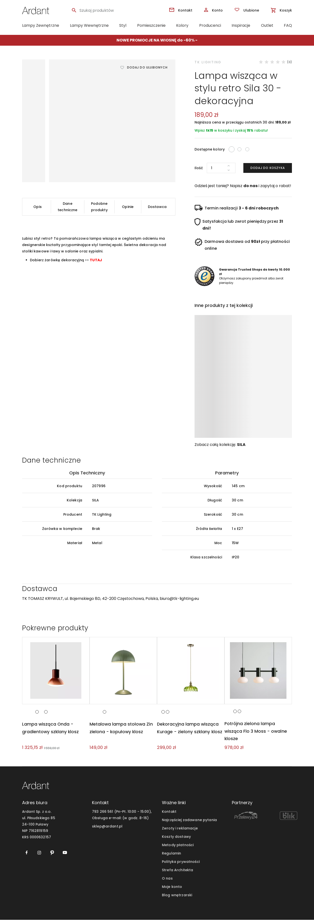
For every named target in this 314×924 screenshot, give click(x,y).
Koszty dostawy (176, 840)
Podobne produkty (99, 206)
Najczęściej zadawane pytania (189, 824)
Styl (122, 25)
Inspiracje (241, 25)
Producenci (210, 25)
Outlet (267, 25)
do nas (250, 186)
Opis (37, 206)
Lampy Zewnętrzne (40, 25)
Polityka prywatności (181, 865)
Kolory (182, 25)
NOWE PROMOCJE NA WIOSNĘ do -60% (156, 40)
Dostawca (157, 206)
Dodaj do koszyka (267, 168)
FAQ (288, 25)
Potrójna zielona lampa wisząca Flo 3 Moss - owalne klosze (255, 735)
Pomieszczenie (151, 25)
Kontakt (169, 815)
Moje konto (172, 890)
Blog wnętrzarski (177, 899)
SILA (241, 444)
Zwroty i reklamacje (180, 832)
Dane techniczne (67, 206)
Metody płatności (178, 849)
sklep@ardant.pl (107, 830)
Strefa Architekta (177, 874)
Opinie (127, 206)
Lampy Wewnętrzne (89, 25)
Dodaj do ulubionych (147, 67)
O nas (167, 882)
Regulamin (171, 857)
